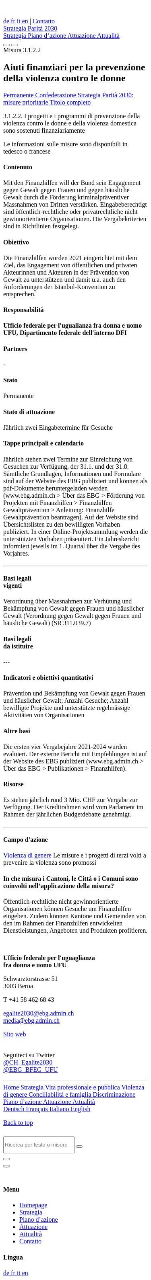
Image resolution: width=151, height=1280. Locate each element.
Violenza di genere (27, 855)
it (19, 21)
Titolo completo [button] (70, 102)
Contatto (44, 21)
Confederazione (56, 95)
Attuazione (82, 35)
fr (14, 21)
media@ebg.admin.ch (31, 1020)
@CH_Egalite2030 (27, 1062)
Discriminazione (114, 1094)
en (26, 21)
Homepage (33, 1205)
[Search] (38, 1144)
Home (12, 1087)
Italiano (60, 1109)
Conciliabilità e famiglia (61, 1094)
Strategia (15, 35)
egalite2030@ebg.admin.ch (38, 1013)
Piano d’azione (48, 35)
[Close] (6, 1159)
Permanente (19, 95)
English (81, 1109)
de (7, 21)
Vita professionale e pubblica (83, 1087)
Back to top (18, 1122)
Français (37, 1109)
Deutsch (14, 1109)
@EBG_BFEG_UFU (30, 1069)
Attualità (108, 35)
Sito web (14, 1034)
